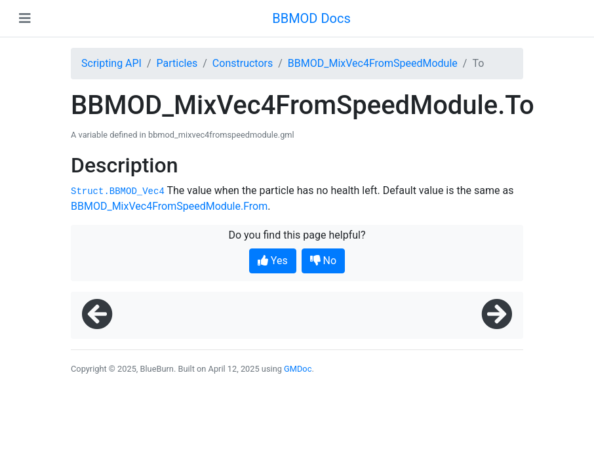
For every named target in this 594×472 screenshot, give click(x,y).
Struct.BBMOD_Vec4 (118, 191)
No (323, 260)
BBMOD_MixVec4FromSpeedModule (373, 63)
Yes (273, 260)
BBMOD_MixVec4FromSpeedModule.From (169, 206)
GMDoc (297, 369)
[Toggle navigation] (24, 18)
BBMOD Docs (311, 18)
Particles (177, 63)
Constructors (242, 63)
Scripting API (111, 63)
